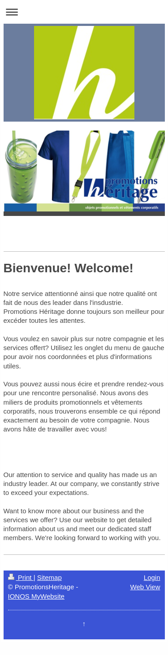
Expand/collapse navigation (84, 11)
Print (21, 577)
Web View (145, 587)
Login (152, 577)
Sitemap (49, 577)
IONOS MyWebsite (36, 596)
